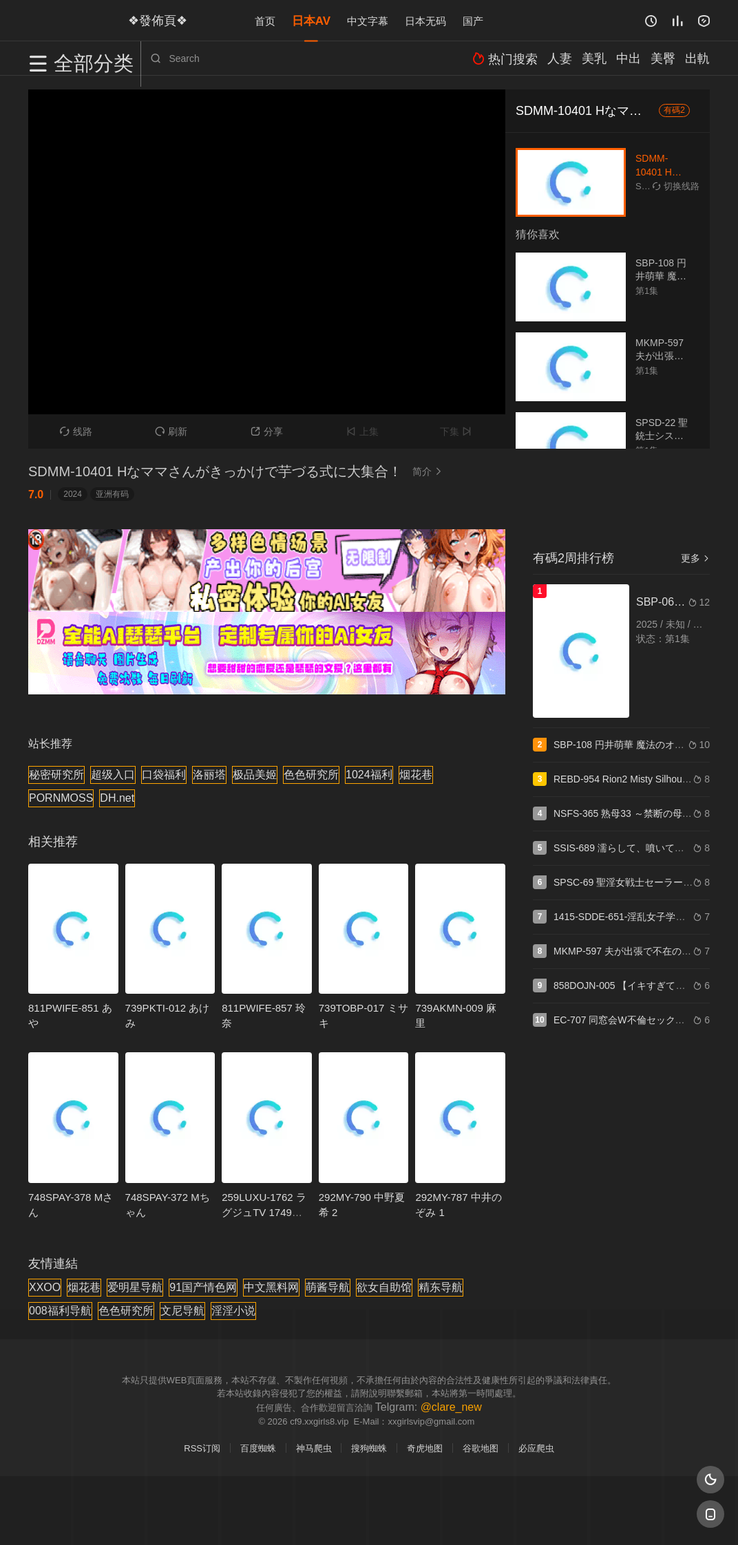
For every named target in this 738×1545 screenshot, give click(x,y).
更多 (695, 558)
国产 (473, 20)
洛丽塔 (209, 774)
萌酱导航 (328, 1287)
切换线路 (676, 186)
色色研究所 (311, 774)
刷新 (171, 431)
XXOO (45, 1287)
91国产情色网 (203, 1287)
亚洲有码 (112, 494)
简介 (428, 471)
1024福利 (369, 774)
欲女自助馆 (384, 1287)
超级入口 (113, 774)
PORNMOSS (61, 798)
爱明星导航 (134, 1287)
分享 (267, 431)
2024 (72, 494)
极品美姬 (255, 774)
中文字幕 (367, 20)
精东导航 (441, 1287)
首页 (265, 20)
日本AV (311, 20)
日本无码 (425, 20)
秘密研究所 (56, 774)
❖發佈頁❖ (151, 19)
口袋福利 (164, 774)
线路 (76, 431)
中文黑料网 (271, 1287)
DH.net (117, 798)
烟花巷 (415, 774)
